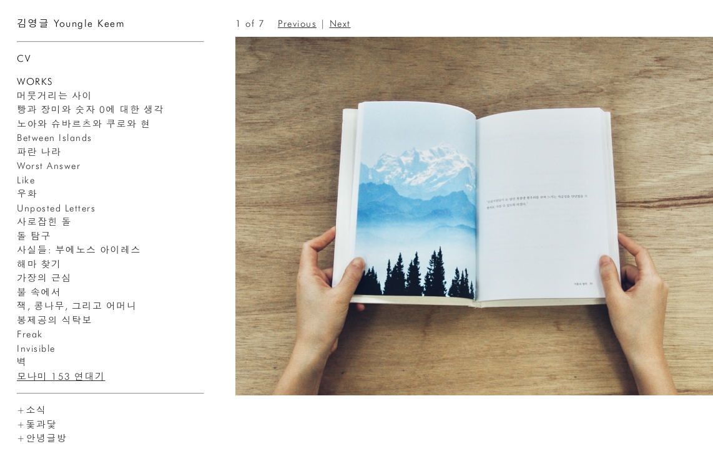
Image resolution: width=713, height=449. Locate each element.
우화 (27, 194)
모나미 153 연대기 (61, 376)
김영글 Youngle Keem (71, 23)
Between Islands (54, 137)
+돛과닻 (37, 424)
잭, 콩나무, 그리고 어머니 (77, 306)
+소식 (32, 410)
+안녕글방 (42, 438)
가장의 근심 (44, 278)
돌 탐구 (34, 236)
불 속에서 (39, 292)
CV (24, 58)
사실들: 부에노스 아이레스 (79, 250)
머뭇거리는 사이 (54, 96)
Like (26, 180)
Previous (297, 23)
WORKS (35, 81)
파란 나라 (39, 152)
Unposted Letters (56, 208)
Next (340, 23)
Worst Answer (49, 165)
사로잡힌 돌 (44, 222)
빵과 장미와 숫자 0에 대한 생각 (90, 109)
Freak (30, 334)
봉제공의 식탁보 (54, 320)
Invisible (36, 348)
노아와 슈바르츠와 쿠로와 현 (84, 124)
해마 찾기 (39, 264)
